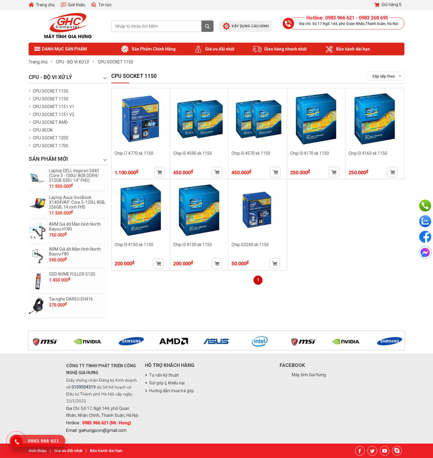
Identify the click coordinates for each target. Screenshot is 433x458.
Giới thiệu (76, 4)
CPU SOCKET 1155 (50, 91)
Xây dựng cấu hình (250, 26)
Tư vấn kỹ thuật (164, 375)
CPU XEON (43, 130)
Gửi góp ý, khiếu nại (167, 382)
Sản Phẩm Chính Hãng (148, 49)
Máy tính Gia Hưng (309, 374)
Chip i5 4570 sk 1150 (251, 153)
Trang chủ (45, 4)
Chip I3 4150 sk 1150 (134, 244)
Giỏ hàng (387, 5)
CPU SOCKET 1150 (50, 98)
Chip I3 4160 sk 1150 (368, 153)
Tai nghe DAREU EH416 (71, 299)
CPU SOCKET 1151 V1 (53, 106)
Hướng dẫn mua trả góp (171, 390)
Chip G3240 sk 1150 (250, 244)
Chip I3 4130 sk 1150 (192, 244)
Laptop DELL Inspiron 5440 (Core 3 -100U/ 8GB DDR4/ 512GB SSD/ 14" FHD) (74, 175)
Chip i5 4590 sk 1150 (192, 153)
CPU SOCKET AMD (50, 122)
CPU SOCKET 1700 (50, 145)
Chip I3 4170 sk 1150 (309, 153)
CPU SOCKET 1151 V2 (53, 114)
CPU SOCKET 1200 (50, 138)
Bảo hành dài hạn (347, 49)
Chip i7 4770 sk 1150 (134, 153)
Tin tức (105, 4)
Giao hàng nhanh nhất (280, 49)
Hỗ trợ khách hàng (169, 365)
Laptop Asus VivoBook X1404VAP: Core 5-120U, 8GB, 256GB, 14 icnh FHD (77, 202)
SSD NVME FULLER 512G (72, 274)
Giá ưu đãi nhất (214, 49)
